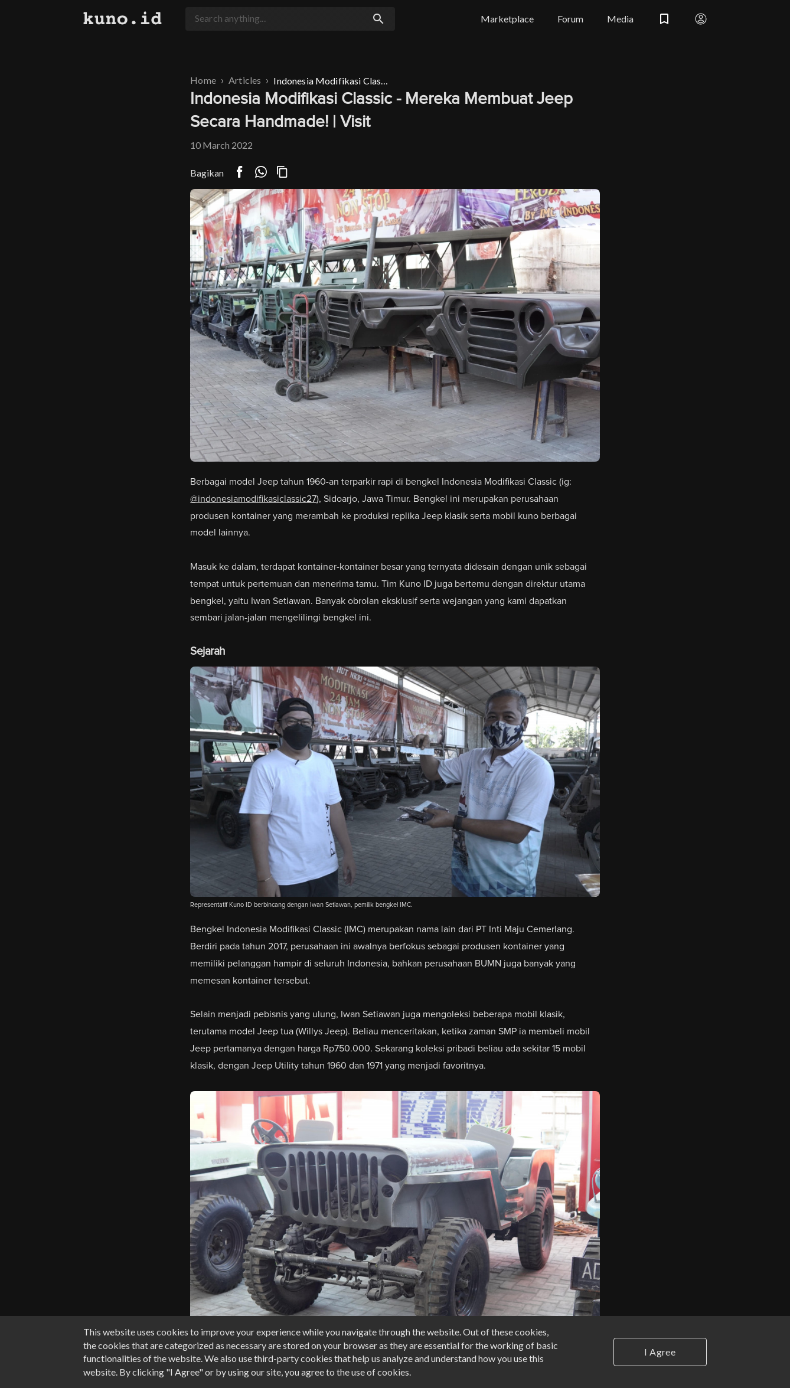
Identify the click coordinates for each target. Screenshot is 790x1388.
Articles (244, 80)
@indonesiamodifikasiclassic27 (253, 499)
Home (203, 80)
